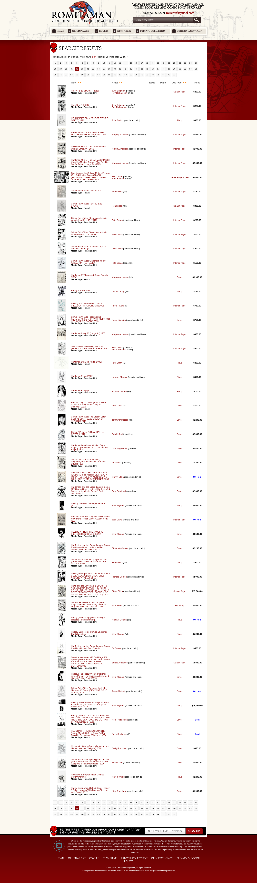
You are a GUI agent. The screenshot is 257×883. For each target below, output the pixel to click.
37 (104, 69)
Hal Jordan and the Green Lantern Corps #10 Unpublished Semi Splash (90, 647)
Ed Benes (116, 462)
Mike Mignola (118, 505)
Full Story (179, 605)
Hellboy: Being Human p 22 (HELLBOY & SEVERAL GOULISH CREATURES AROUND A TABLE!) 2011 (90, 575)
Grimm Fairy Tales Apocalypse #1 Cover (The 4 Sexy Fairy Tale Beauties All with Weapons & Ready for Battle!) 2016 (90, 761)
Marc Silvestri (118, 777)
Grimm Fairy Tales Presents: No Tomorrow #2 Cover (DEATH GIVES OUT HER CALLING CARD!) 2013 (90, 319)
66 (115, 75)
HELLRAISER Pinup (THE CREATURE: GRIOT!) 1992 (90, 119)
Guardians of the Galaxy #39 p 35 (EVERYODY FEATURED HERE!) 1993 (90, 347)
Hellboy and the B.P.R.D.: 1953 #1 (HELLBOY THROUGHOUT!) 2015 (87, 304)
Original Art (80, 31)
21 (163, 63)
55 (55, 75)
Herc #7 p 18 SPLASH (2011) (85, 91)
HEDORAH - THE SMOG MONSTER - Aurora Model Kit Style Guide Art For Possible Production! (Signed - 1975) (89, 733)
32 (77, 69)
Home (60, 31)
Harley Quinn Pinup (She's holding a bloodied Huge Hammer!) (88, 618)
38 (109, 69)
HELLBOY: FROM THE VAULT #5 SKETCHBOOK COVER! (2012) (87, 533)
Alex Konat (117, 405)
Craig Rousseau (119, 748)
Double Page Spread (179, 177)
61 (88, 75)
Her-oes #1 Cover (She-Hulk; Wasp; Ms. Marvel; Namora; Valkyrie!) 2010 (90, 747)
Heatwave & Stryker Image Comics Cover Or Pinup (87, 775)
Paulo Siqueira (119, 320)
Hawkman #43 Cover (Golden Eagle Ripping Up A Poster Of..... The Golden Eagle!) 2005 (89, 447)
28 (55, 69)
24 (180, 63)
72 (147, 75)
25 (185, 63)
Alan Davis (117, 176)
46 (153, 69)
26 (190, 63)
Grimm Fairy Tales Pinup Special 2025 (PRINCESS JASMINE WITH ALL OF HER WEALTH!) (89, 561)
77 (174, 75)
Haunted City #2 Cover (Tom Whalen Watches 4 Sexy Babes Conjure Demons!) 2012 (88, 404)
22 (169, 63)
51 (180, 69)
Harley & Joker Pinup (81, 290)
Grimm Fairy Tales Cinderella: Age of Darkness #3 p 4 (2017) (88, 247)
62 (93, 75)
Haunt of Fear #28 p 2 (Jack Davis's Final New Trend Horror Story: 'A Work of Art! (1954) (90, 518)
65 (109, 75)
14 (125, 63)
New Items (124, 31)
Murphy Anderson (120, 134)
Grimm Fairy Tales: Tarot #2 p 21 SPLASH (86, 205)
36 (98, 69)
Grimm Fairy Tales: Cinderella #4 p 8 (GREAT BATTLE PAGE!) (88, 262)
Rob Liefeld (117, 434)
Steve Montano (119, 349)
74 (158, 75)
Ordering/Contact (189, 31)
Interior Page (179, 106)
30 (66, 69)
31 (71, 69)
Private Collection (153, 31)
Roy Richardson (119, 93)
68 (125, 75)
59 (77, 75)
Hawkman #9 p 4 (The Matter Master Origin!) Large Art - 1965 (88, 147)
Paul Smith (117, 363)
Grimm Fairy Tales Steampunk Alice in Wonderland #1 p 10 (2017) (89, 219)
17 (142, 63)
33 (82, 69)
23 (174, 63)
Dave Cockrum (119, 734)
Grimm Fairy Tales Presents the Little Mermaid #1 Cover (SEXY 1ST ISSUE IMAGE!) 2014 (89, 690)
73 (153, 75)
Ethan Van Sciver (120, 548)
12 (115, 63)
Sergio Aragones (120, 662)
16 (136, 63)
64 (104, 75)
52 (185, 69)
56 (60, 75)
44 (142, 69)
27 (196, 63)
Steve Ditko (117, 591)
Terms (136, 853)
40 (120, 69)
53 (190, 69)
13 (120, 63)
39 (115, 69)
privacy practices (195, 844)
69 (131, 75)
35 (93, 69)
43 (136, 69)
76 (169, 75)
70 (136, 75)
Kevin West (117, 347)
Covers (103, 31)
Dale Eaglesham (119, 448)
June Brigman (118, 91)
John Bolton (117, 120)
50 (174, 69)
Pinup (179, 120)
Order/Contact (162, 858)
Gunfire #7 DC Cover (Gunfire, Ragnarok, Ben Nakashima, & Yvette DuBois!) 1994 (88, 461)
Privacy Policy (196, 850)
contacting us (124, 844)
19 (153, 63)
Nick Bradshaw (119, 791)
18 (147, 63)
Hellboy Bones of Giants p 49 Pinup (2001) (88, 504)
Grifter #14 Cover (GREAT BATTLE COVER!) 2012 (87, 433)
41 (125, 69)
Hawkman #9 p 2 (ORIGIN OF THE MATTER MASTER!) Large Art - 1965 (88, 133)
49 (169, 69)
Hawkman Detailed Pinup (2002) (86, 362)
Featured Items (128, 41)
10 (104, 63)
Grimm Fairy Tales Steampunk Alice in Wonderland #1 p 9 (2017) (89, 233)
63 (98, 75)
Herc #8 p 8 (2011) (80, 105)
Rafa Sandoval (119, 491)
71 (142, 75)
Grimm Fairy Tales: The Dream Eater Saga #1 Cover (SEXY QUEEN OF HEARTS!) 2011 (88, 419)
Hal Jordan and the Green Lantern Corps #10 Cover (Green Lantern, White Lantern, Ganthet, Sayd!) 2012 (90, 547)
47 (158, 69)
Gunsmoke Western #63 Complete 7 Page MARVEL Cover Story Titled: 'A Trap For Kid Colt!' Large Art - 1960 (88, 604)
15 (131, 63)
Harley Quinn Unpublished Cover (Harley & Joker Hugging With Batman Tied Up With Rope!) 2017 (90, 790)
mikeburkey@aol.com (180, 13)
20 (158, 63)
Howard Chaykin (119, 377)
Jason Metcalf (118, 691)
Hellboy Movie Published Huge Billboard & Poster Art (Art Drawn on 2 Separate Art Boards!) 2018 (90, 704)
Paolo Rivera (118, 305)
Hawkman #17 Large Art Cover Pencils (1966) (89, 276)
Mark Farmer (118, 178)
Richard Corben (119, 577)
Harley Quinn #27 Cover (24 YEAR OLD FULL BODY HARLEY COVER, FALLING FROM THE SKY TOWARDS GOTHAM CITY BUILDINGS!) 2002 (90, 718)
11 (109, 63)
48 (163, 69)
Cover (179, 277)
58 (71, 75)
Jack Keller (117, 605)
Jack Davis (117, 519)
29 (60, 69)
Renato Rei (117, 191)
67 (120, 75)
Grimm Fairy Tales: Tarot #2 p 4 (86, 190)
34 (88, 69)
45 (147, 69)
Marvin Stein (118, 477)
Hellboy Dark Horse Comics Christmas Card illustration (89, 633)
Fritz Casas (117, 220)
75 (163, 75)
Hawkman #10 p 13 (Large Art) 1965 (88, 333)
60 (82, 75)
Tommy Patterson (120, 420)
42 (131, 69)
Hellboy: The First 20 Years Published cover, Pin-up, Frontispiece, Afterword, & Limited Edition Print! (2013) (90, 676)
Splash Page (179, 92)
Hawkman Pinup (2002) (82, 376)
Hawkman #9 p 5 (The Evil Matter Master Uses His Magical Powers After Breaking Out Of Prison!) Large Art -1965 (90, 162)
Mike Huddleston (120, 720)
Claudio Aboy (118, 291)
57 (66, 75)
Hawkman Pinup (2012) (82, 390)
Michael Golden (119, 391)
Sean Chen (117, 762)
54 (196, 69)
